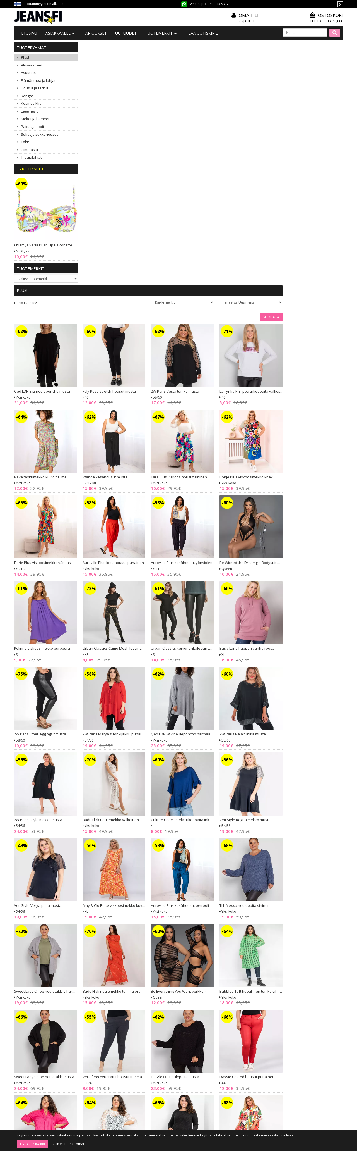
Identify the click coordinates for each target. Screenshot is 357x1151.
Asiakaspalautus (166, 1078)
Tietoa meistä (97, 1040)
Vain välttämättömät (68, 1144)
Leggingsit (29, 111)
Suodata (332, 74)
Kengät (27, 95)
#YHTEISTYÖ (96, 1062)
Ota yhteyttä (96, 1047)
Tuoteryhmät (31, 47)
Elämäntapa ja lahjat (38, 80)
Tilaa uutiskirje (193, 1115)
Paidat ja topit (32, 126)
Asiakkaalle (59, 33)
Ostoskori (326, 15)
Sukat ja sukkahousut (39, 134)
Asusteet (28, 72)
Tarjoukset (95, 33)
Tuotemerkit (161, 33)
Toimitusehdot (165, 1055)
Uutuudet (126, 33)
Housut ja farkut (34, 87)
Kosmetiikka (31, 103)
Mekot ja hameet (35, 118)
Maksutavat (162, 1063)
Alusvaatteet (31, 65)
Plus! (25, 57)
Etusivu (29, 33)
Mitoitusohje (163, 1047)
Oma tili (249, 15)
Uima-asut (29, 149)
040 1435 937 (42, 1081)
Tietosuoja (161, 1070)
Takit (25, 141)
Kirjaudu (246, 21)
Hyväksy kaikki (32, 1144)
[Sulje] (340, 4)
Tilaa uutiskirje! (202, 33)
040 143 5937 (218, 3)
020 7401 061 (32, 1066)
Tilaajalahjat (31, 157)
